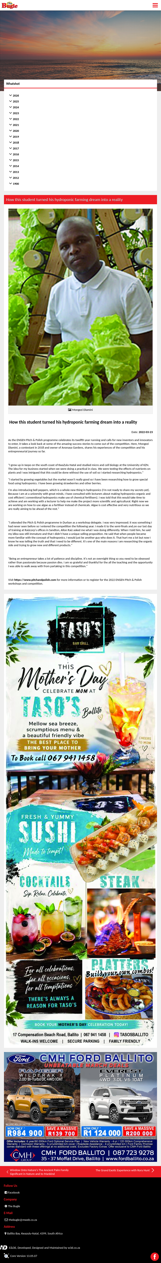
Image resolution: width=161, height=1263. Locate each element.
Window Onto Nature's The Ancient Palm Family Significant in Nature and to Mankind (37, 1172)
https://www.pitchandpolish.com (35, 580)
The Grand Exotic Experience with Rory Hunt (125, 1170)
